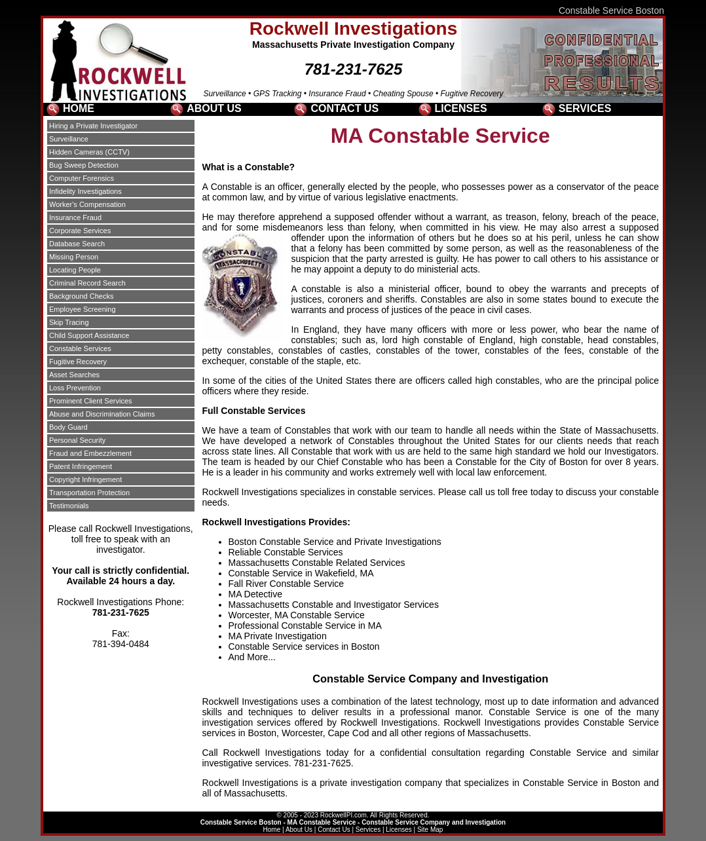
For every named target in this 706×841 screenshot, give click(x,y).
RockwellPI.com (343, 815)
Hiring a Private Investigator (93, 126)
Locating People (75, 270)
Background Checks (81, 296)
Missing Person (73, 257)
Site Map (430, 829)
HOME (78, 108)
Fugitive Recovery (78, 361)
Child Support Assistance (89, 335)
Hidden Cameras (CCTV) (89, 152)
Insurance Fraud (75, 217)
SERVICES (585, 108)
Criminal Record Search (87, 283)
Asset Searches (74, 375)
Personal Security (77, 440)
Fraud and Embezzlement (90, 453)
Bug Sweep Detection (84, 165)
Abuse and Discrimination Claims (102, 414)
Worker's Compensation (87, 204)
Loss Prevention (75, 388)
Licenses (398, 829)
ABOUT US (214, 108)
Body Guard (68, 427)
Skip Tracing (69, 322)
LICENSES (461, 108)
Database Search (77, 244)
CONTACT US (344, 108)
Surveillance (68, 139)
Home (272, 829)
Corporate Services (80, 230)
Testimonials (69, 506)
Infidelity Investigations (85, 191)
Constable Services (80, 348)
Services (368, 829)
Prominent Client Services (90, 401)
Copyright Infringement (85, 479)
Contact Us (334, 829)
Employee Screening (82, 309)
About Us (299, 829)
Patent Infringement (80, 466)
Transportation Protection (89, 492)
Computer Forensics (81, 178)
